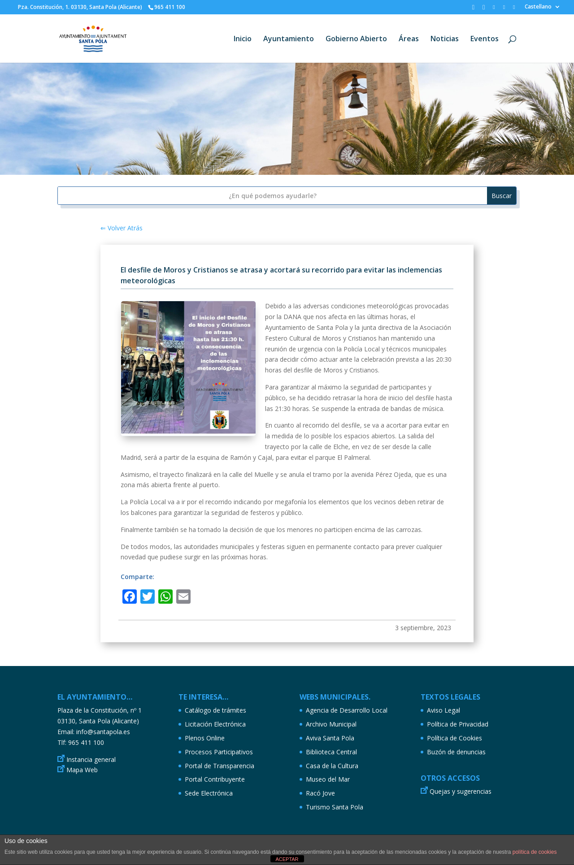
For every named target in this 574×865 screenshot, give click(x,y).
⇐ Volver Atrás (121, 228)
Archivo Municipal (331, 724)
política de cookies (535, 852)
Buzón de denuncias (456, 752)
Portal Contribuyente (215, 779)
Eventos (484, 39)
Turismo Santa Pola (334, 807)
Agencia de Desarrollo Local (346, 710)
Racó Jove (320, 793)
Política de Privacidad (457, 724)
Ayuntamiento (288, 39)
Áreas (409, 39)
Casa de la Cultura (332, 765)
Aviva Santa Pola (330, 738)
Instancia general (91, 759)
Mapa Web (82, 770)
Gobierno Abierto (356, 39)
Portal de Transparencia (219, 765)
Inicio (243, 39)
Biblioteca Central (331, 752)
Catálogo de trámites (215, 710)
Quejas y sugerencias (460, 791)
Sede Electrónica (209, 793)
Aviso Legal (443, 710)
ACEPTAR (286, 859)
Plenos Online (205, 738)
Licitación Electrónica (215, 724)
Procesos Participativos (219, 752)
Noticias (444, 39)
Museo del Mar (328, 779)
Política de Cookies (454, 738)
